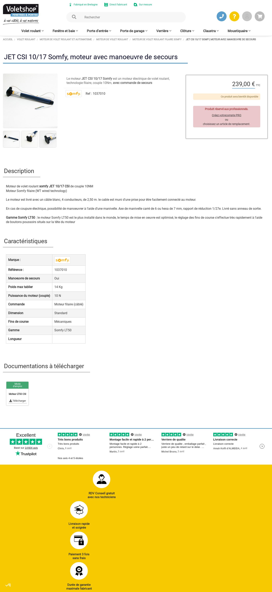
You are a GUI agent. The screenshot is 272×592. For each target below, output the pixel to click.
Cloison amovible (153, 567)
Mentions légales (86, 587)
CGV (68, 587)
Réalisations (200, 545)
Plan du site (108, 587)
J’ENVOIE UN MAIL (62, 562)
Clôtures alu (112, 567)
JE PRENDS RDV (24, 562)
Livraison (199, 572)
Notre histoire (237, 534)
